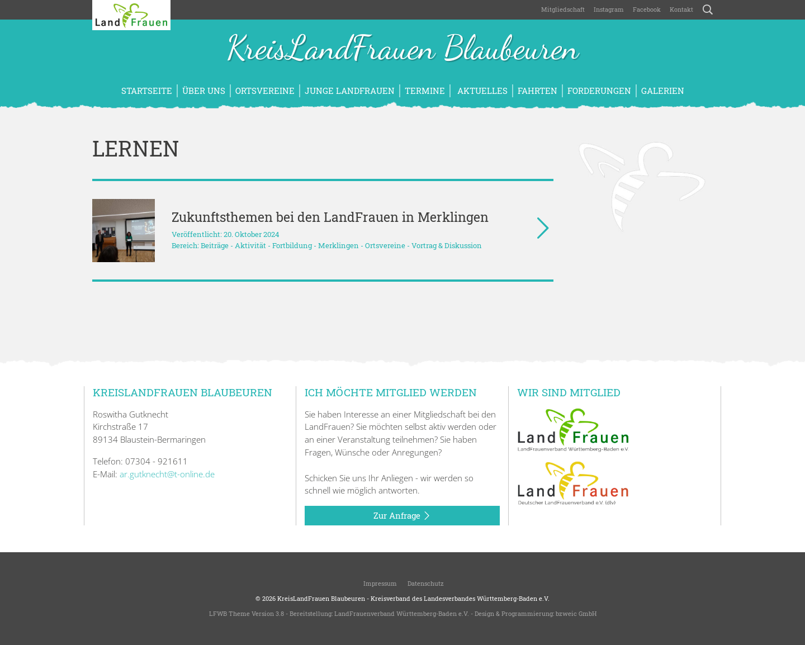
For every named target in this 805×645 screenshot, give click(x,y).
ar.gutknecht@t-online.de (167, 474)
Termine (425, 90)
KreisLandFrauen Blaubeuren (402, 49)
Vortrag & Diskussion (446, 245)
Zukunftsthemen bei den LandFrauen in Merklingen (330, 216)
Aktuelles (481, 90)
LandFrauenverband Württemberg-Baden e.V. (401, 613)
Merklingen (338, 245)
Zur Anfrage (402, 516)
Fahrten (537, 90)
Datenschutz (425, 583)
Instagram (609, 9)
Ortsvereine (265, 90)
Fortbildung (292, 245)
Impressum (379, 583)
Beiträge (215, 245)
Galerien (662, 90)
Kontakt (681, 9)
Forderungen (599, 90)
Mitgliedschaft (563, 9)
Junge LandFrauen (350, 90)
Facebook (647, 9)
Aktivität (250, 245)
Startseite (146, 90)
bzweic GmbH (576, 613)
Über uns (203, 90)
